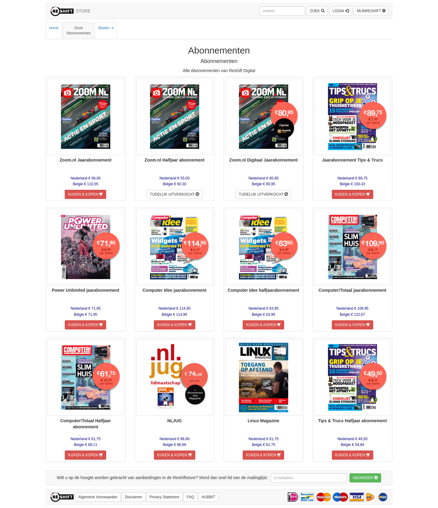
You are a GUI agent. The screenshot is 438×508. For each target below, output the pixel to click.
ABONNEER (365, 478)
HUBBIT (208, 497)
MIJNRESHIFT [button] (371, 11)
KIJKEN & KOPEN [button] (85, 194)
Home (54, 30)
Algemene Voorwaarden (97, 497)
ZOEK (317, 11)
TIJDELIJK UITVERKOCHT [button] (174, 194)
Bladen (105, 30)
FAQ (190, 497)
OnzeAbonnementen (78, 30)
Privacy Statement (164, 497)
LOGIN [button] (341, 11)
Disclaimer (133, 497)
